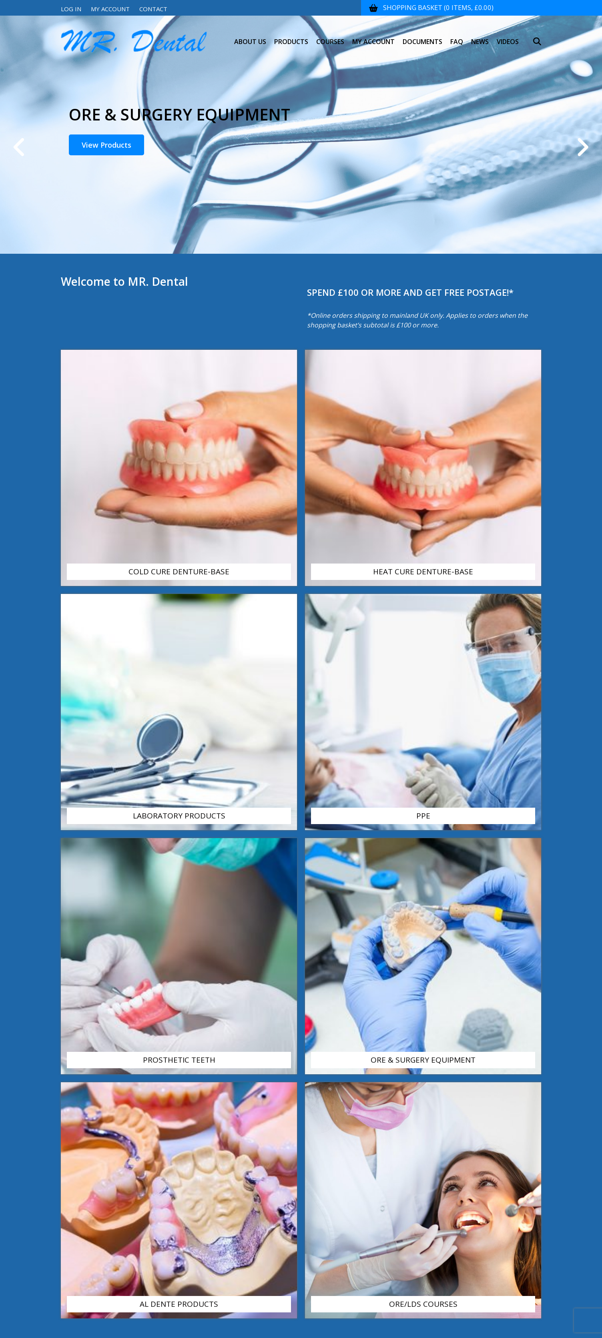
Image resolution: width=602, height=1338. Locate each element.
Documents (422, 35)
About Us (250, 35)
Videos (508, 35)
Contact (153, 9)
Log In (71, 9)
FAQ (456, 35)
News (480, 35)
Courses (330, 35)
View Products (106, 145)
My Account (110, 9)
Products (291, 35)
